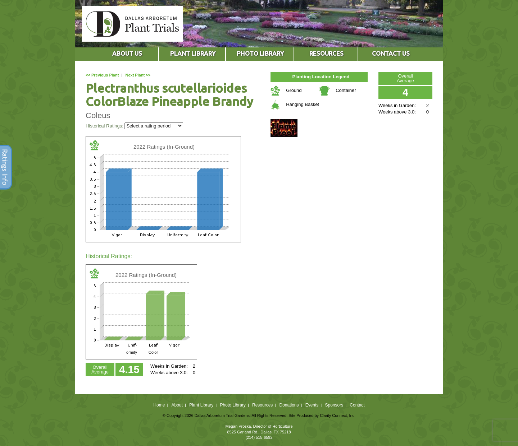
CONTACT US (391, 53)
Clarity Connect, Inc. (337, 415)
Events (312, 405)
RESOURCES (326, 53)
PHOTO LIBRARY (260, 53)
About (176, 405)
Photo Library (232, 405)
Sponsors (334, 405)
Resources (262, 405)
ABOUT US (127, 53)
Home (159, 405)
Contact (357, 405)
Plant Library (201, 405)
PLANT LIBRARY (192, 53)
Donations (289, 405)
